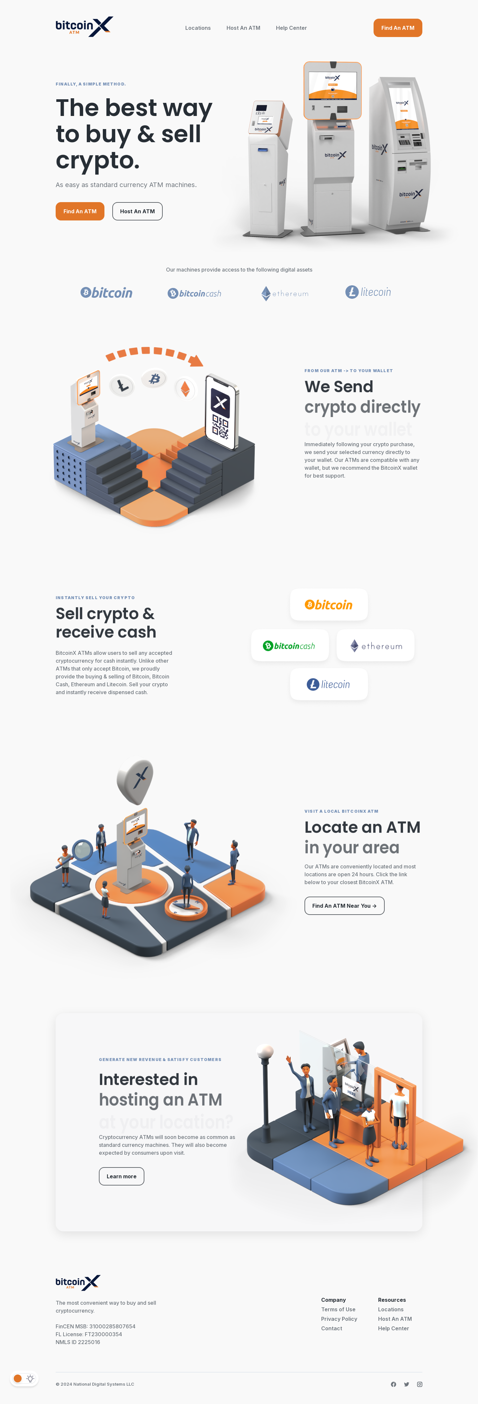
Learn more (122, 1176)
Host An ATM (243, 28)
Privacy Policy (339, 1319)
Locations (198, 28)
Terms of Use (338, 1309)
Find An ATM (397, 28)
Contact (331, 1328)
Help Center (291, 28)
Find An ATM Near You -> (344, 905)
